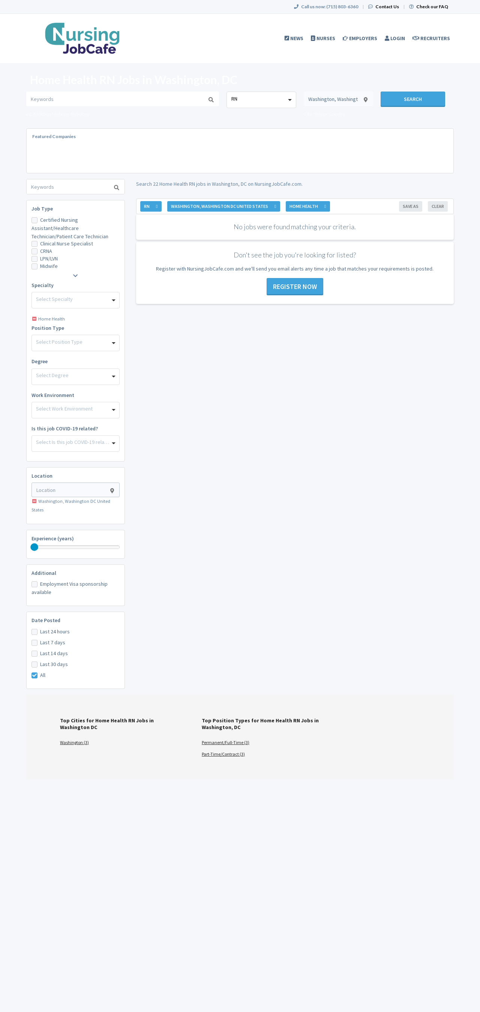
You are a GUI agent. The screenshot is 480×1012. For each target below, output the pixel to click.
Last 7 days (52, 642)
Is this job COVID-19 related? (65, 428)
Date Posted (46, 620)
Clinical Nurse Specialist (66, 243)
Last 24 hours (55, 631)
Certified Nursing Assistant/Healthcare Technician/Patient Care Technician (70, 228)
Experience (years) (53, 538)
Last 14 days (54, 653)
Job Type (42, 208)
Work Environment (53, 395)
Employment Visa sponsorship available (70, 587)
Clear (438, 206)
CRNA (46, 251)
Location (42, 475)
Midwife (49, 266)
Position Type (48, 328)
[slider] (34, 547)
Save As (410, 206)
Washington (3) (74, 742)
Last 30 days (54, 664)
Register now (295, 286)
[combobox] (261, 100)
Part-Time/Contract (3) (223, 754)
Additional (44, 573)
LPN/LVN (49, 258)
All (42, 675)
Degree (40, 361)
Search (413, 99)
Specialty (43, 285)
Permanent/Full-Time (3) (225, 742)
